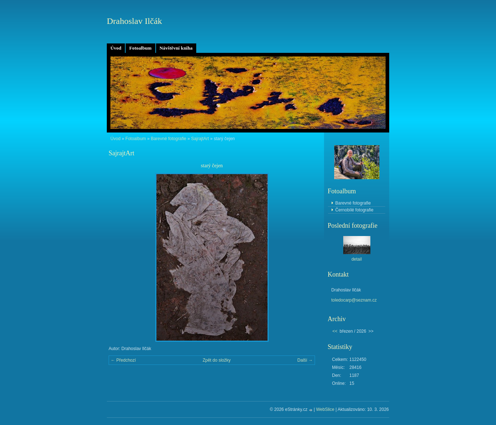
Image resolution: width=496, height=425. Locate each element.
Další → (305, 360)
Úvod (115, 48)
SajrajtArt (200, 138)
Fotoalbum (140, 48)
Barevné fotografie (168, 138)
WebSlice (325, 409)
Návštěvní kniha (176, 48)
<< (334, 331)
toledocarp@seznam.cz (354, 300)
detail (357, 259)
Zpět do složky (217, 360)
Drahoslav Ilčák (134, 21)
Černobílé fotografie (354, 209)
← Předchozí (123, 360)
